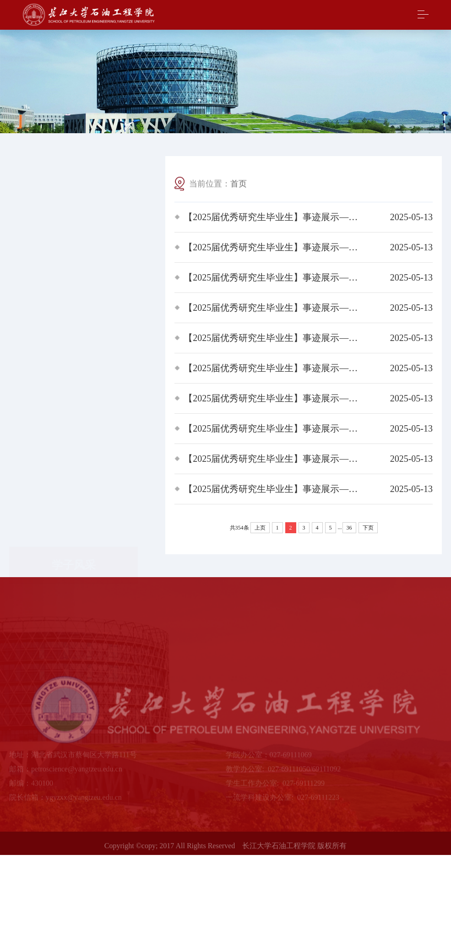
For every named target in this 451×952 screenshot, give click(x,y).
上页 (260, 528)
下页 (368, 528)
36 (349, 528)
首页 (238, 184)
